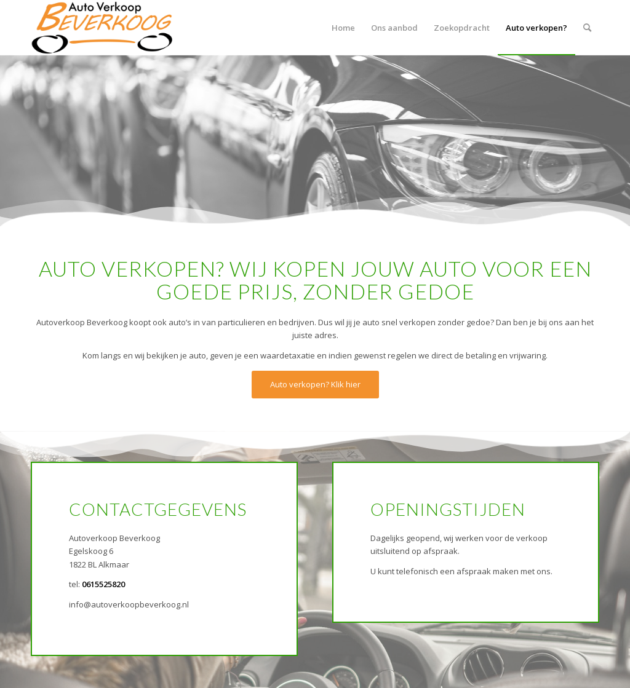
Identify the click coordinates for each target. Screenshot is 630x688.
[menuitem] (343, 28)
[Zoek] (587, 28)
